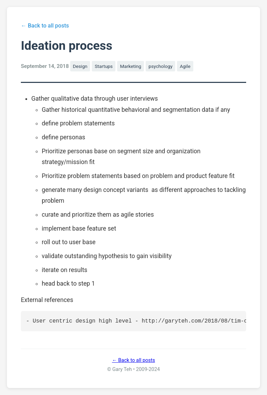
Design (80, 66)
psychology (160, 66)
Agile (185, 66)
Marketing (130, 66)
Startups (104, 66)
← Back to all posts (45, 25)
